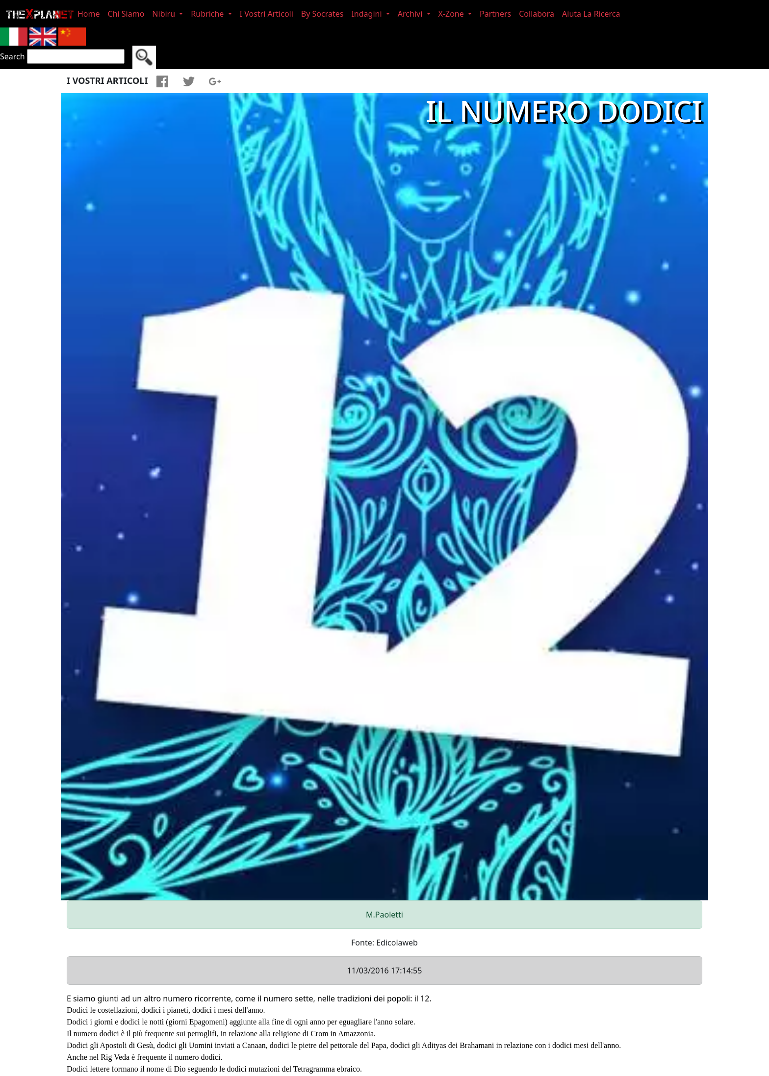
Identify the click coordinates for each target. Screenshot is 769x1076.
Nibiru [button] (164, 13)
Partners (495, 13)
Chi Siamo (126, 13)
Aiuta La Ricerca (591, 13)
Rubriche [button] (208, 13)
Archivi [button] (411, 13)
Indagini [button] (367, 13)
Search (12, 56)
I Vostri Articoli (266, 13)
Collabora (536, 13)
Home (88, 13)
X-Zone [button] (452, 13)
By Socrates (322, 13)
